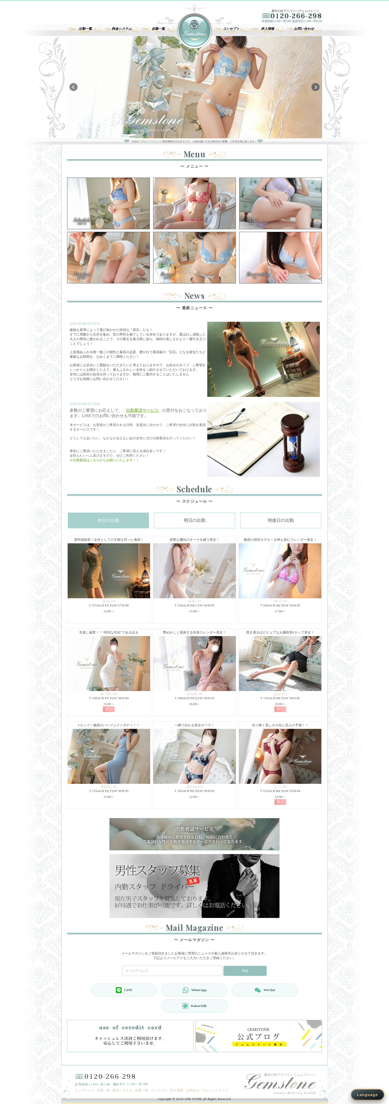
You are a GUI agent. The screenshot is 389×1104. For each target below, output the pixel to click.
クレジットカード (215, 1090)
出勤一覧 (103, 1090)
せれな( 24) (109, 786)
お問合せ (192, 1090)
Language (367, 1094)
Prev (73, 87)
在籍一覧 (141, 1090)
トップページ (84, 1090)
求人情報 (176, 1090)
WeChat (265, 990)
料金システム (122, 1090)
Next (315, 87)
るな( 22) (108, 601)
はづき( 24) (109, 694)
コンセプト (159, 1090)
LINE (124, 990)
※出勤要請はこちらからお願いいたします (101, 460)
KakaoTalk (194, 1006)
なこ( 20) (280, 786)
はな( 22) (280, 694)
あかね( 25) (194, 786)
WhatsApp (194, 990)
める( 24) (194, 601)
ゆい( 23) (280, 601)
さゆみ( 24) (194, 694)
